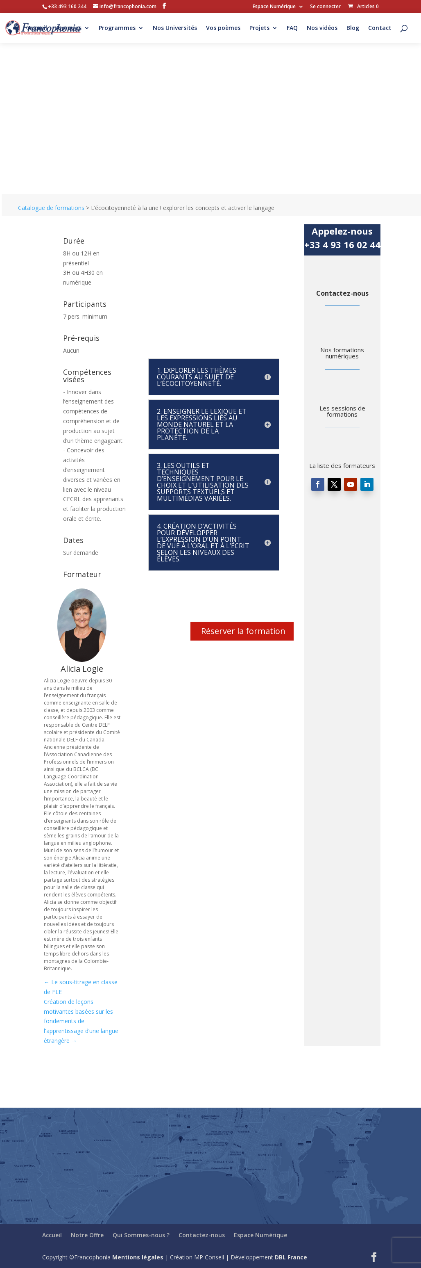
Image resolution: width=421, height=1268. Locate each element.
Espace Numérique (274, 7)
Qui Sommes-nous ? (141, 1235)
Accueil (37, 28)
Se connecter (325, 7)
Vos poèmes (223, 28)
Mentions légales (137, 1257)
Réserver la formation (243, 630)
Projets (259, 28)
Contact (380, 28)
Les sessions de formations (342, 411)
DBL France (291, 1257)
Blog (352, 28)
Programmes (117, 28)
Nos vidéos (322, 28)
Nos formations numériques (342, 353)
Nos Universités (175, 28)
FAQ (292, 28)
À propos (68, 28)
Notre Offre (87, 1235)
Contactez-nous (342, 293)
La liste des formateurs (342, 465)
